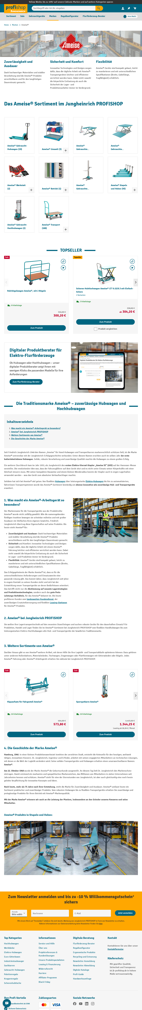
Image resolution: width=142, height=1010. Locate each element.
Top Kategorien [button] (13, 938)
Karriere (42, 973)
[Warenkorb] (135, 8)
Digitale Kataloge (81, 970)
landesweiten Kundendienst (40, 599)
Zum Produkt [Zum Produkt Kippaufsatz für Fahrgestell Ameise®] (36, 734)
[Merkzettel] (129, 8)
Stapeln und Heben (40, 815)
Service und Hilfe (47, 943)
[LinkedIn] (86, 1004)
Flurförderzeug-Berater (84, 943)
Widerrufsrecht (46, 969)
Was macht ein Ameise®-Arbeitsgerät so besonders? (36, 428)
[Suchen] (99, 8)
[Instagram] (92, 1004)
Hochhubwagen (11, 943)
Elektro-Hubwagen (94, 481)
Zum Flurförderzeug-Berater (26, 381)
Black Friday (44, 982)
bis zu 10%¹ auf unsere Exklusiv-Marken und (64, 2)
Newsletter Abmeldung (84, 965)
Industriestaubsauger (14, 961)
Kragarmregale (11, 978)
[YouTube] (80, 1004)
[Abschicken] (125, 913)
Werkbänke (9, 948)
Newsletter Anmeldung (84, 961)
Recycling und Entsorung (85, 957)
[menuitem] (123, 8)
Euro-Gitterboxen (12, 957)
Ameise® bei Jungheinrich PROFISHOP (29, 431)
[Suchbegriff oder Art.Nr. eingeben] (63, 8)
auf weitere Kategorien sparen (99, 2)
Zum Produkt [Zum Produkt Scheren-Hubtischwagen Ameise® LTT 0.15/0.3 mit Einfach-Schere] (105, 322)
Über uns (43, 948)
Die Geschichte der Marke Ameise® (28, 438)
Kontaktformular (115, 949)
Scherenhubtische (12, 983)
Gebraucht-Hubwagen (14, 970)
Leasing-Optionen (58, 602)
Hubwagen (60, 481)
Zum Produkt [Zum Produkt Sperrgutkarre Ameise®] (105, 734)
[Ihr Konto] (123, 8)
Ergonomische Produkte (84, 952)
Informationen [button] (47, 938)
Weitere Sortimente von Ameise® (26, 435)
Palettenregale (11, 974)
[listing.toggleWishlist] (63, 261)
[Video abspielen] (63, 267)
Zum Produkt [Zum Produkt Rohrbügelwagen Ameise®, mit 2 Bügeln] (36, 328)
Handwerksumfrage (82, 978)
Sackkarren (9, 965)
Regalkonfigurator (81, 948)
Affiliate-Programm (48, 977)
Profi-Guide (78, 974)
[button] (88, 939)
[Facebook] (74, 1004)
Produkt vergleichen (107, 329)
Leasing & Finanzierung (49, 964)
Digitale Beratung (83, 938)
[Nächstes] (136, 282)
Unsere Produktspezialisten (51, 960)
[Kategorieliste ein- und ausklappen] (65, 150)
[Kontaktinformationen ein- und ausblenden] (7, 1003)
